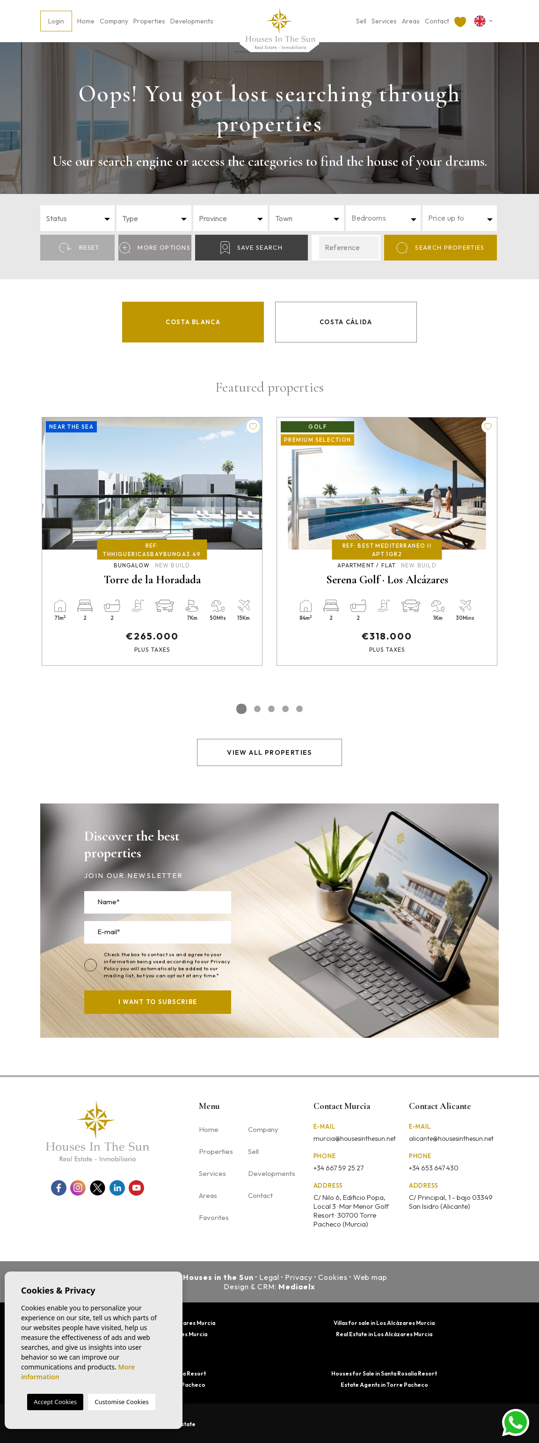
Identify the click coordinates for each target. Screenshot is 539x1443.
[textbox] (80, 218)
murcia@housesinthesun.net (354, 1138)
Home (86, 21)
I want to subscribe (157, 1001)
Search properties (440, 247)
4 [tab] (285, 709)
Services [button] (384, 21)
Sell (361, 21)
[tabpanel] (152, 541)
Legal (269, 1277)
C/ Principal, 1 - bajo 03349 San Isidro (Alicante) (451, 1202)
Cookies (333, 1277)
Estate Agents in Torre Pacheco (384, 1384)
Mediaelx (296, 1286)
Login (56, 21)
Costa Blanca (193, 322)
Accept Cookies (55, 1402)
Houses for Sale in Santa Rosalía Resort (384, 1373)
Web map (370, 1277)
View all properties (269, 752)
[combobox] (77, 218)
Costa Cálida (346, 322)
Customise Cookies (121, 1402)
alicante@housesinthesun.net (451, 1138)
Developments (191, 21)
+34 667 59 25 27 (338, 1168)
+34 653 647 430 (434, 1168)
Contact (437, 21)
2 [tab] (257, 709)
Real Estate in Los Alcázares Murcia (384, 1334)
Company (114, 21)
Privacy (299, 1277)
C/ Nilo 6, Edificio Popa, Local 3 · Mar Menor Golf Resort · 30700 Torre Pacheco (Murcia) (351, 1210)
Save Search (251, 247)
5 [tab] (299, 709)
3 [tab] (271, 709)
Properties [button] (149, 21)
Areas (411, 21)
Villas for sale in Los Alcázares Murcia (384, 1322)
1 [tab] (241, 709)
